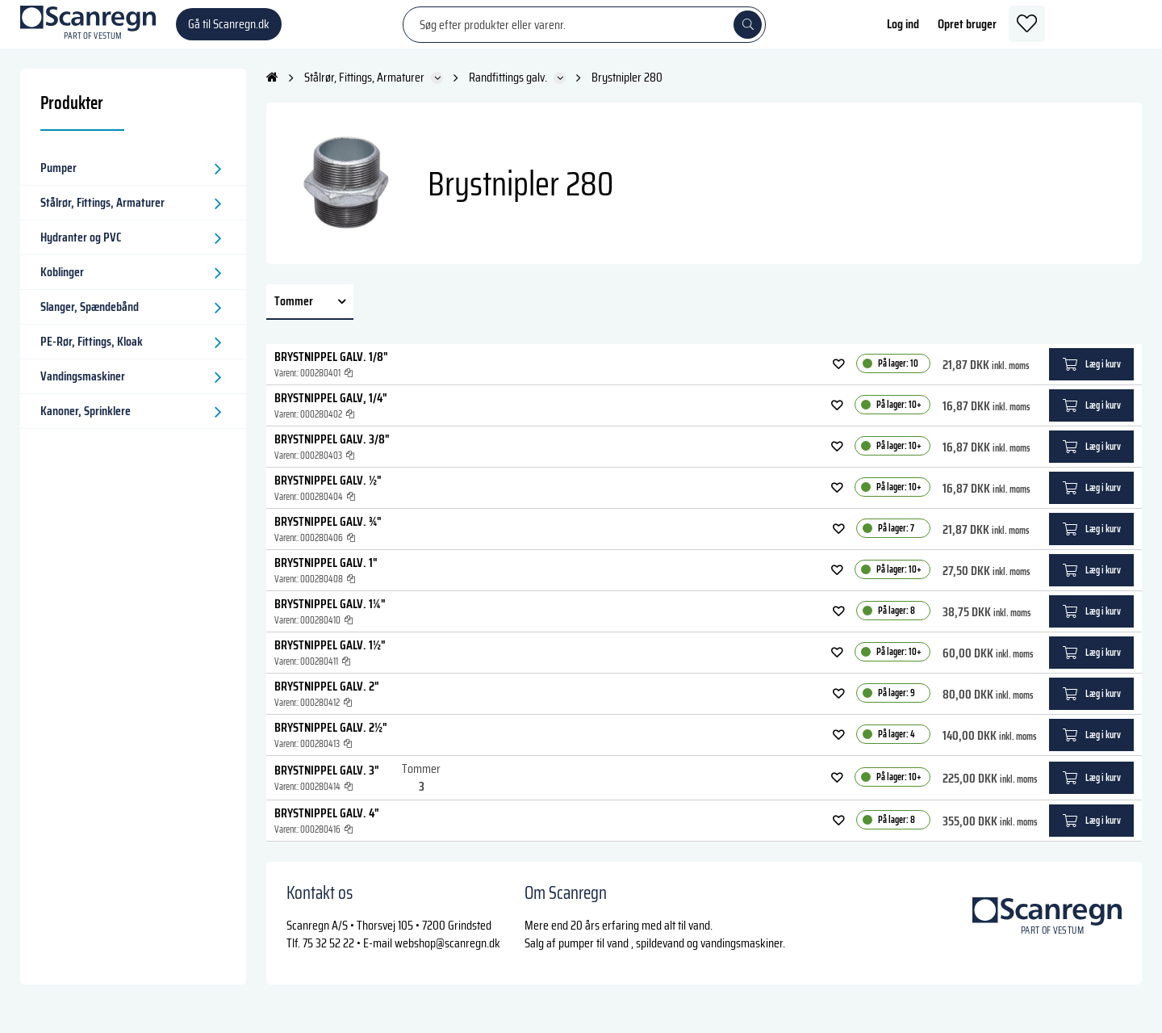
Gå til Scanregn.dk (229, 32)
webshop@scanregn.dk (447, 959)
